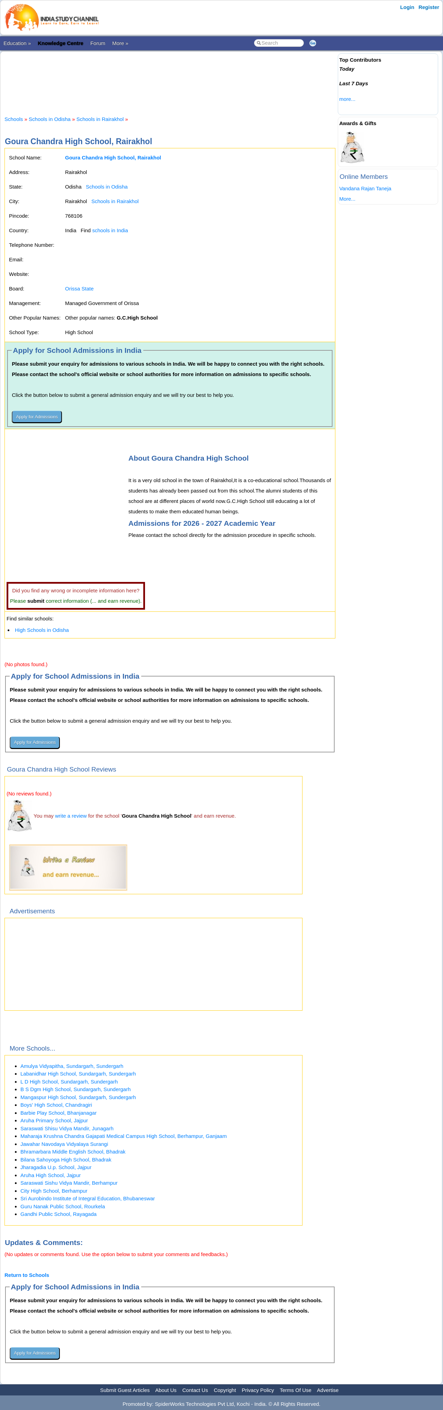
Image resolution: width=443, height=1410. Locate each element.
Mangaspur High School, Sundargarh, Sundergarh (78, 1097)
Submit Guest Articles (125, 1390)
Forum (97, 43)
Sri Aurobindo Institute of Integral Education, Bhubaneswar (87, 1198)
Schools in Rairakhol (100, 119)
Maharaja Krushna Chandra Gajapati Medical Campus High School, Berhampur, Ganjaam (123, 1136)
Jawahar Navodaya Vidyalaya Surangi (64, 1144)
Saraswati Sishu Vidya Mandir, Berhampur (69, 1183)
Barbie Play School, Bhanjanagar (58, 1113)
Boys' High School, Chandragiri (56, 1105)
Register (428, 7)
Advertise (328, 1390)
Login (407, 7)
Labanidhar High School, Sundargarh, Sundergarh (78, 1074)
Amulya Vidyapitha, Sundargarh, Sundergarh (71, 1066)
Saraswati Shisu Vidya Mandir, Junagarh (67, 1128)
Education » (17, 43)
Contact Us (195, 1390)
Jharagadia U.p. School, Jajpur (55, 1167)
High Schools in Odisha (42, 630)
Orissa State (79, 288)
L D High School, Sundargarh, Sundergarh (69, 1082)
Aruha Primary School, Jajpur (54, 1120)
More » (120, 43)
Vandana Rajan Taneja (365, 188)
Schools (13, 119)
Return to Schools (26, 1275)
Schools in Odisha (50, 119)
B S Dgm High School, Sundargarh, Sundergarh (75, 1089)
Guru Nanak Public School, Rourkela (62, 1206)
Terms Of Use (295, 1390)
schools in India (110, 230)
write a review (71, 816)
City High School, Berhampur (53, 1191)
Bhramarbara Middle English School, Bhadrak (73, 1152)
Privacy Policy (258, 1390)
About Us (166, 1390)
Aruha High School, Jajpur (50, 1175)
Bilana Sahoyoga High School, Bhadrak (65, 1160)
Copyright (225, 1390)
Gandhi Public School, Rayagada (58, 1214)
